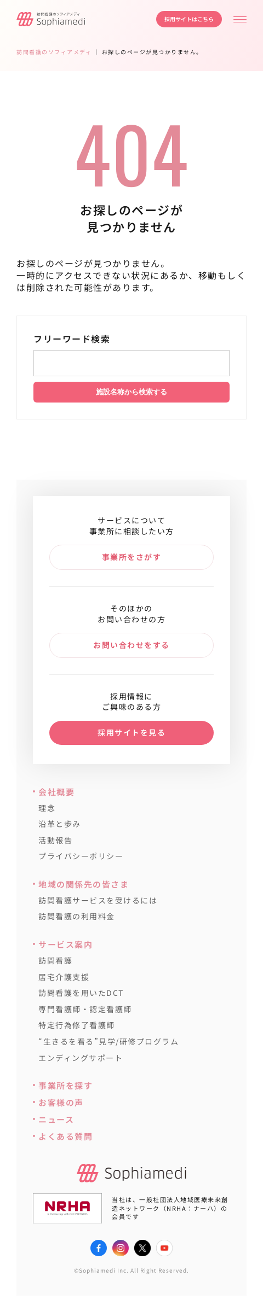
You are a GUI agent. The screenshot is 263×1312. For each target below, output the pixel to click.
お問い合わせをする (131, 644)
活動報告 (55, 840)
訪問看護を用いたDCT (81, 993)
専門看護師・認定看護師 (85, 1009)
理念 (46, 808)
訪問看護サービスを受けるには (97, 900)
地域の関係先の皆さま (83, 884)
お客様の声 (61, 1102)
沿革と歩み (59, 824)
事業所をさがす (132, 556)
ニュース (56, 1119)
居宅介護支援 (63, 977)
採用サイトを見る (131, 732)
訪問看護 (55, 960)
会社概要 (56, 791)
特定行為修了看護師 (76, 1025)
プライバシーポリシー (80, 856)
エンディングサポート (80, 1058)
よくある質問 (65, 1136)
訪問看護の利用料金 (76, 916)
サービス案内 (65, 944)
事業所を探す (65, 1085)
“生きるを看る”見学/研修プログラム (108, 1041)
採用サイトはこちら (189, 19)
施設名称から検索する (131, 392)
